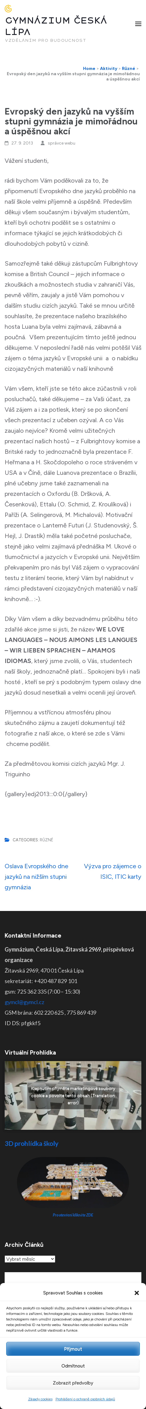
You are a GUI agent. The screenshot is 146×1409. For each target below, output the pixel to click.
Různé (46, 840)
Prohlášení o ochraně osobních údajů (85, 1399)
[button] (137, 1293)
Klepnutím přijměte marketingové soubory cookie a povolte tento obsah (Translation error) (73, 1095)
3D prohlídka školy (31, 1143)
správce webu (61, 143)
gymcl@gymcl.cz (24, 1002)
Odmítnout (73, 1366)
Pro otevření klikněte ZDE (73, 1215)
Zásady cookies (40, 1399)
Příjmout (73, 1349)
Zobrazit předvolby (73, 1383)
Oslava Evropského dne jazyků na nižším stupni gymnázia (36, 876)
